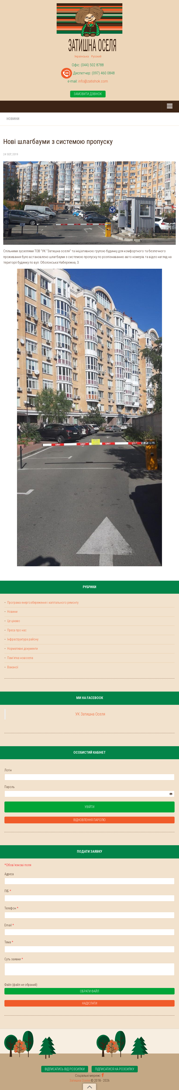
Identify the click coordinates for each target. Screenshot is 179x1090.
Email (9, 925)
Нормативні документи (22, 648)
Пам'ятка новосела (20, 658)
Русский (96, 56)
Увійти (89, 807)
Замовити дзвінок (88, 94)
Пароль (9, 787)
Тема (8, 942)
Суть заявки (13, 959)
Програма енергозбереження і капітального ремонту (43, 602)
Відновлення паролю (89, 820)
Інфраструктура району (22, 639)
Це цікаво (13, 621)
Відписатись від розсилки (65, 1069)
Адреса (9, 874)
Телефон (11, 908)
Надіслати (89, 1003)
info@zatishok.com (93, 81)
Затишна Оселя (79, 1080)
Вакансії (12, 667)
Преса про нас (16, 630)
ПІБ (7, 891)
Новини (13, 119)
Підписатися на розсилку (114, 1069)
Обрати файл (53, 991)
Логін (8, 770)
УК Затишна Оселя (90, 714)
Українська (81, 56)
